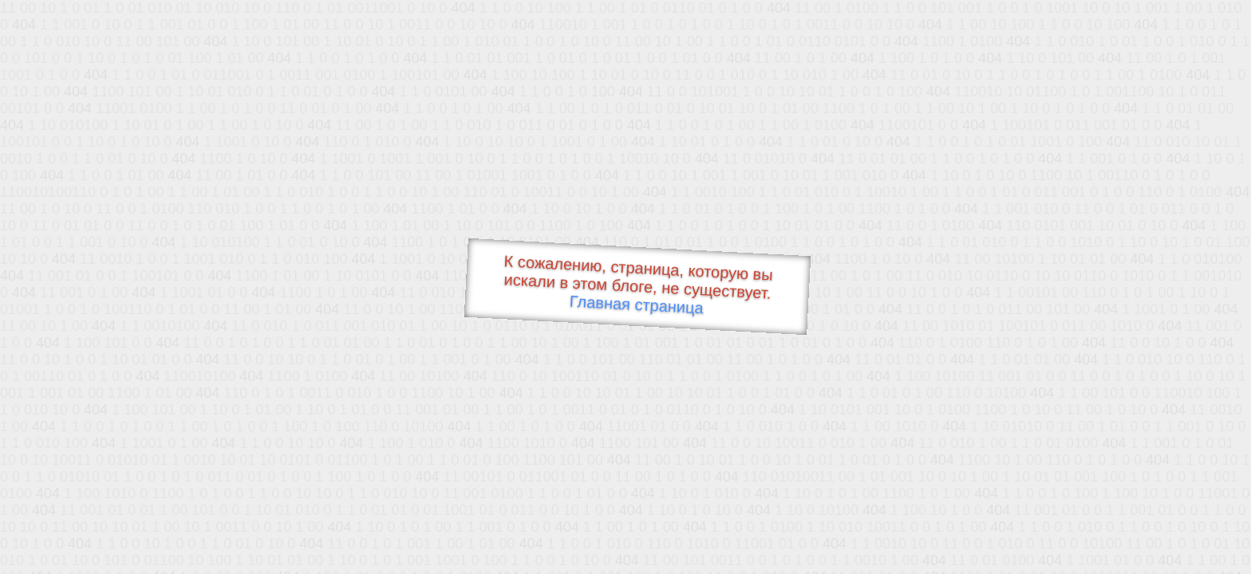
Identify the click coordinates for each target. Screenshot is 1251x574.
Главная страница (636, 305)
